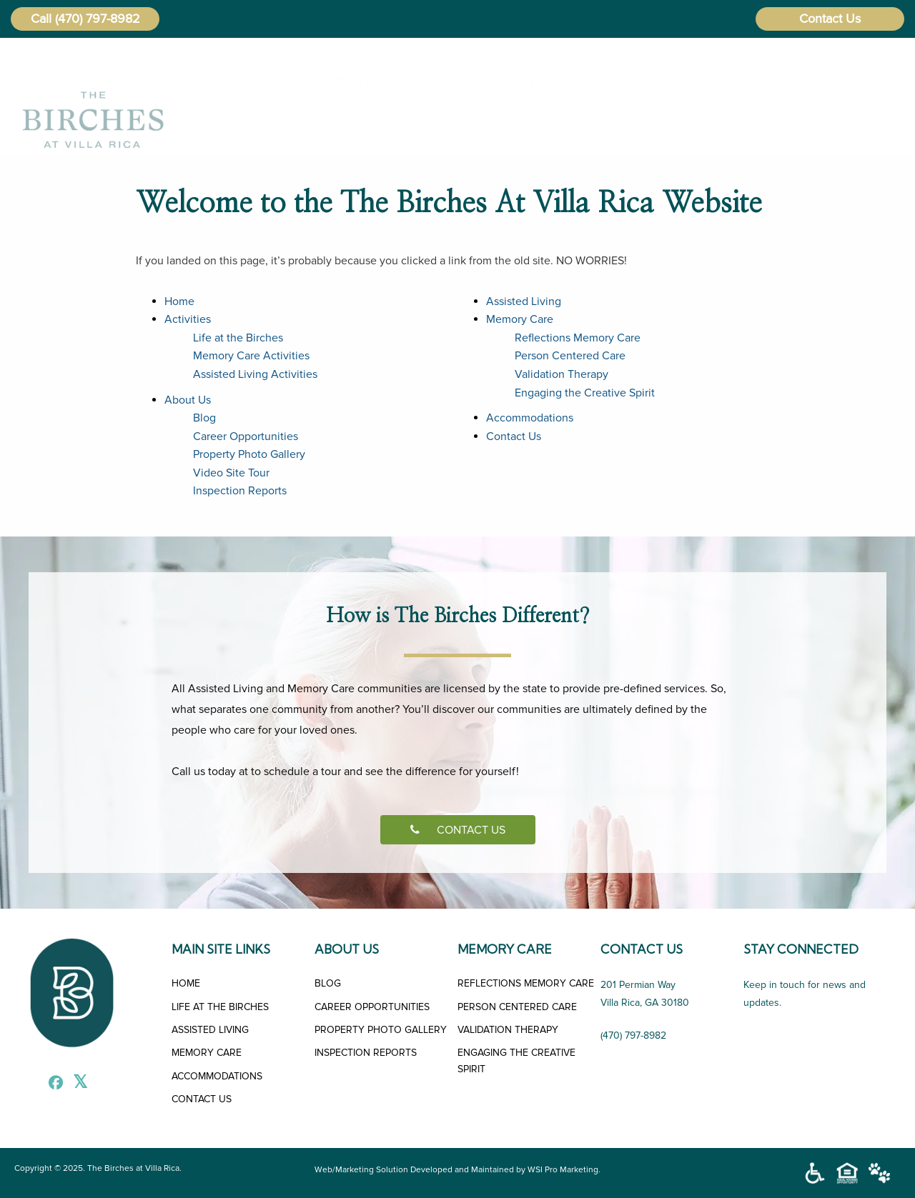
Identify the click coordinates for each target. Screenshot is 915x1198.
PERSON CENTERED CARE (517, 1007)
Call (41, 18)
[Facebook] (52, 1084)
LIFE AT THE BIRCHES (220, 1007)
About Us (428, 82)
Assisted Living (527, 82)
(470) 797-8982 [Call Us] (633, 1035)
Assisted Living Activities (255, 374)
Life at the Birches (238, 338)
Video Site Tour (231, 473)
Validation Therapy (561, 374)
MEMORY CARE (207, 1053)
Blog (204, 418)
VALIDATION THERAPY (508, 1030)
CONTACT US (457, 830)
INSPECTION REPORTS (366, 1053)
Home (267, 82)
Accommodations (754, 82)
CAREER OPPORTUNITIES (372, 1007)
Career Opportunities (245, 436)
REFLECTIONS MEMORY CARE (526, 983)
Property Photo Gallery (249, 454)
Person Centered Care (570, 356)
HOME (186, 983)
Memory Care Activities (251, 356)
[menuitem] (270, 82)
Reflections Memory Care (577, 338)
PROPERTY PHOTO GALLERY (381, 1030)
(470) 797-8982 (97, 18)
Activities (342, 82)
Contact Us (830, 18)
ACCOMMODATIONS (217, 1076)
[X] (76, 1084)
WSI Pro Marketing (563, 1169)
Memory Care (633, 82)
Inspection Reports (240, 491)
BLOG (328, 983)
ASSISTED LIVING (210, 1030)
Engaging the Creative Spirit (585, 393)
